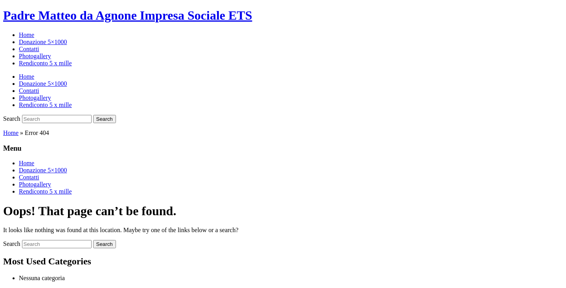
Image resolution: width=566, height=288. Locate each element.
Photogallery (35, 56)
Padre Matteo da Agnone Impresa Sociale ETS (127, 15)
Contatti (29, 49)
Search (11, 118)
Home (26, 34)
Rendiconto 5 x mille (45, 63)
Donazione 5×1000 (43, 42)
